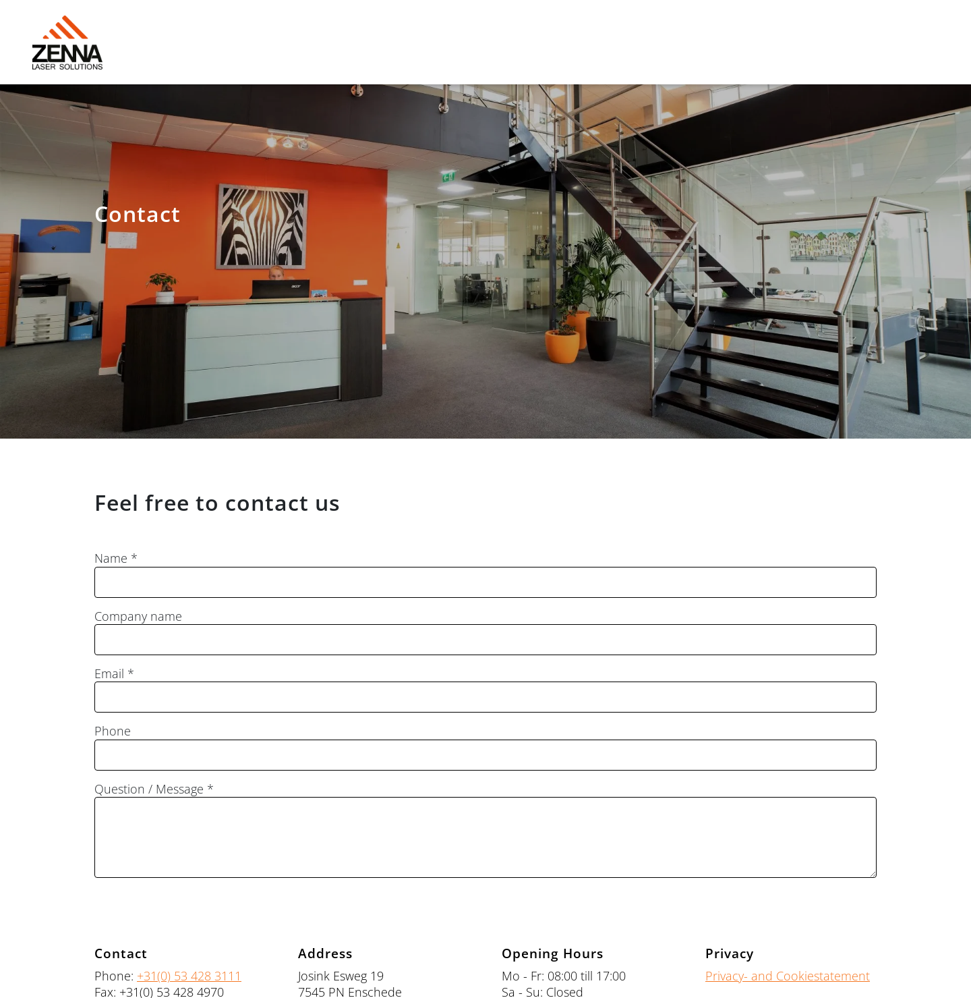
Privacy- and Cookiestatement (787, 976)
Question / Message (149, 789)
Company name (138, 616)
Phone (112, 731)
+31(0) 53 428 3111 (189, 976)
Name (110, 558)
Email (109, 674)
